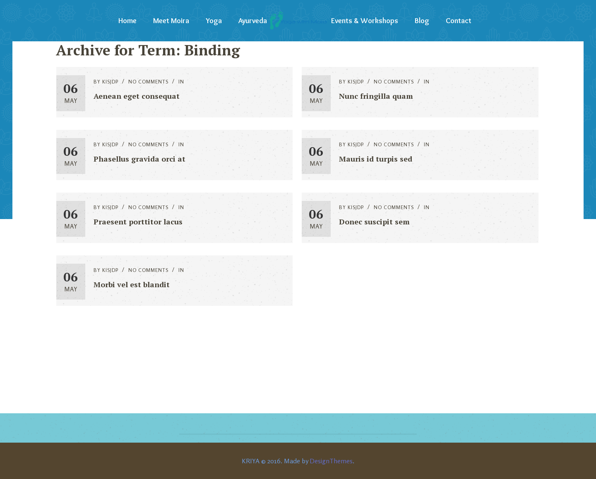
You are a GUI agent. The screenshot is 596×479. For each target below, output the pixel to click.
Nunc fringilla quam (376, 96)
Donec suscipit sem (374, 221)
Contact (458, 20)
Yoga (214, 20)
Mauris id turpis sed (375, 159)
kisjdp (110, 82)
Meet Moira (171, 20)
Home (127, 20)
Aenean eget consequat (137, 96)
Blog (422, 20)
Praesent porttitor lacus (138, 221)
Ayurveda (252, 20)
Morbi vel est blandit (132, 284)
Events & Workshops (364, 20)
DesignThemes (331, 461)
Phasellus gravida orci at (139, 159)
